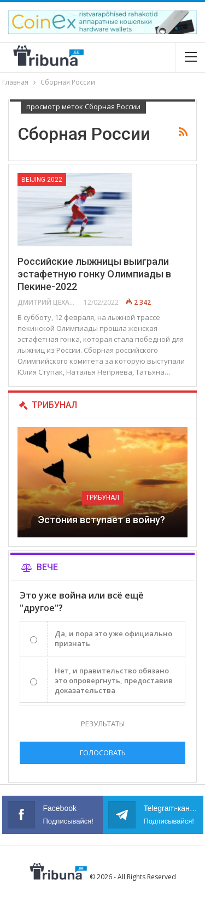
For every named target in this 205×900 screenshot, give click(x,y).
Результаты (103, 724)
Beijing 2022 (41, 179)
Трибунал (102, 497)
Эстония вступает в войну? (102, 519)
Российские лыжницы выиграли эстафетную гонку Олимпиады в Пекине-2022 (94, 274)
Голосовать (103, 752)
